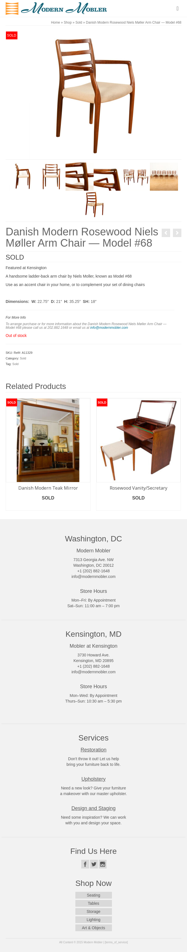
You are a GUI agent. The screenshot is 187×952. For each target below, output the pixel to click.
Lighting (93, 919)
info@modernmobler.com (109, 328)
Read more (48, 506)
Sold (23, 358)
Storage (93, 911)
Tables (93, 903)
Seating (93, 895)
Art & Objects (93, 928)
